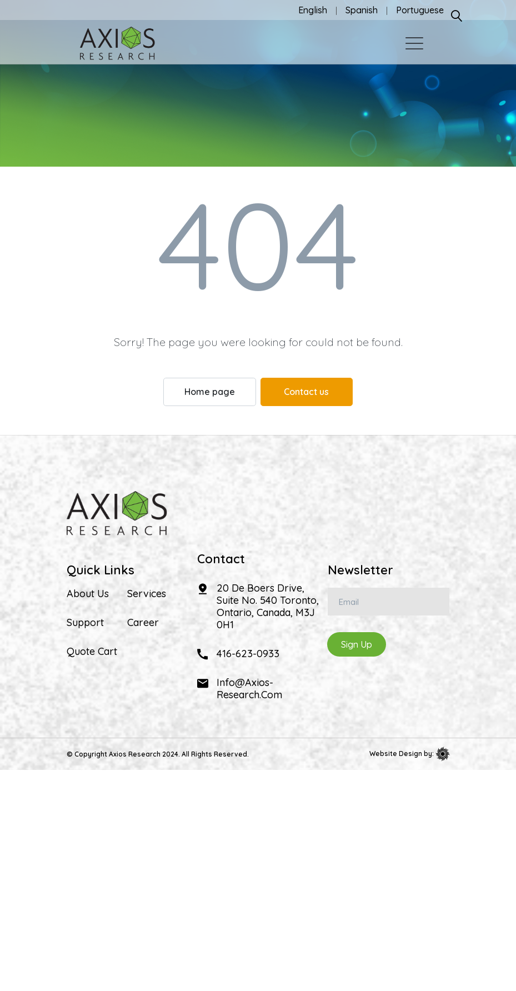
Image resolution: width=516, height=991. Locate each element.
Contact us (306, 391)
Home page (209, 391)
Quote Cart (92, 651)
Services (146, 594)
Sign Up (356, 644)
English (312, 10)
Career (143, 623)
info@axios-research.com (249, 688)
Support (85, 623)
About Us (88, 594)
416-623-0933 (248, 653)
